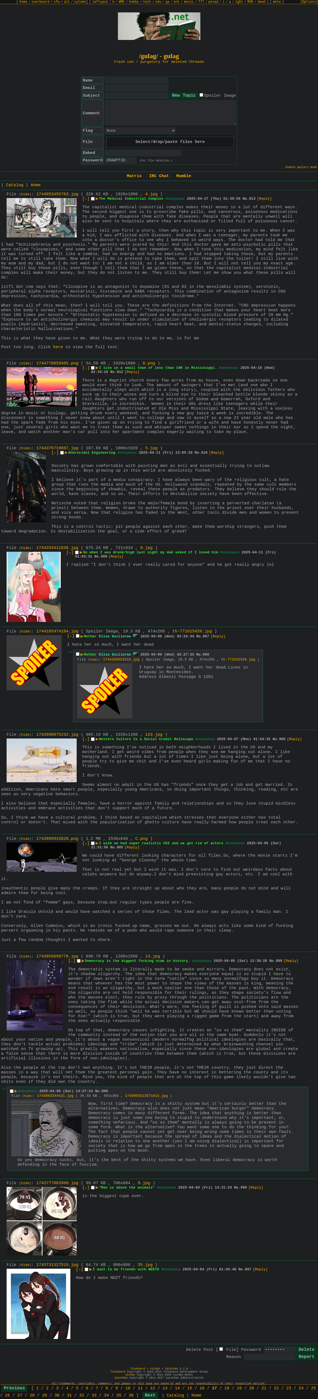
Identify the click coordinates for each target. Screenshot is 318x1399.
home (23, 2)
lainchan (171, 1368)
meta (277, 2)
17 (214, 1388)
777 (201, 2)
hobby (134, 2)
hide (25, 194)
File (231, 1349)
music (189, 2)
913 (252, 199)
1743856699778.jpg (57, 956)
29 (44, 1395)
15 (189, 1388)
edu (158, 2)
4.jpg (151, 194)
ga (167, 2)
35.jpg (145, 1265)
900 (104, 1091)
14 (177, 1388)
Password (251, 1349)
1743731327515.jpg (57, 1265)
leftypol (100, 2)
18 (226, 1388)
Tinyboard (137, 1368)
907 (206, 636)
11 (140, 1388)
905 (120, 847)
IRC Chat (159, 176)
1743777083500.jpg (57, 1183)
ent (177, 2)
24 (301, 1388)
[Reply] (264, 199)
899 (279, 961)
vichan (155, 1368)
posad (213, 2)
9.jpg (146, 548)
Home (36, 185)
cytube (80, 2)
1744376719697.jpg (57, 448)
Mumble (183, 176)
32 (81, 1395)
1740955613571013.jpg (146, 1096)
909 (104, 556)
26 (7, 1395)
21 (263, 1388)
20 (251, 1388)
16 (202, 1388)
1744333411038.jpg (57, 548)
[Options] (309, 2)
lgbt (239, 2)
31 (69, 1395)
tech (147, 2)
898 (243, 1188)
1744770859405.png (57, 363)
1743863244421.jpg (55, 1096)
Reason (233, 1357)
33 (94, 1395)
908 (206, 655)
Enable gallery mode (301, 167)
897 (248, 1269)
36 (131, 1395)
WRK (122, 2)
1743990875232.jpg (57, 734)
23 (288, 1388)
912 (120, 372)
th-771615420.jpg (192, 631)
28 (32, 1395)
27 (19, 1395)
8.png (149, 363)
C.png (141, 839)
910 (204, 453)
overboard (40, 2)
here (58, 347)
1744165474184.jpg (57, 631)
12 (152, 1388)
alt (67, 2)
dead (262, 2)
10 (127, 1388)
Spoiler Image (220, 95)
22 (276, 1388)
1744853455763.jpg (57, 194)
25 (313, 1388)
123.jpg (153, 734)
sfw (57, 2)
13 (164, 1388)
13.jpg (152, 956)
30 (56, 1395)
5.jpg (151, 448)
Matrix (134, 176)
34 (106, 1395)
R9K (250, 2)
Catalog (14, 185)
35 (118, 1395)
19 (239, 1388)
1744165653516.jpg (121, 659)
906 (282, 739)
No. (246, 199)
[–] (86, 199)
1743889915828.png (57, 839)
